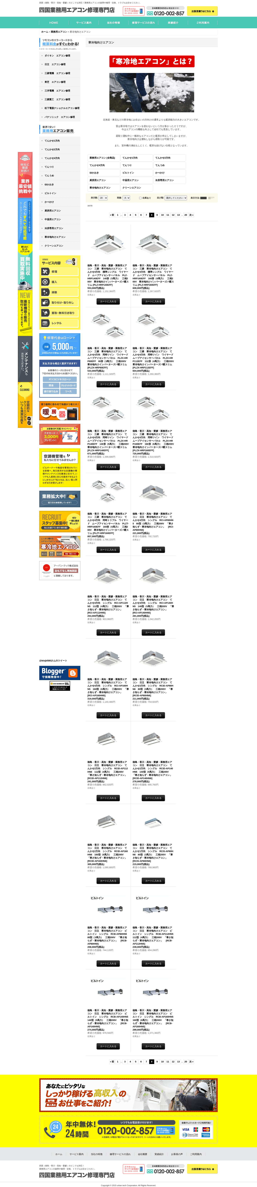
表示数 (94, 197)
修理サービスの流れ (120, 1154)
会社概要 (142, 1154)
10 (162, 215)
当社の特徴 (96, 1154)
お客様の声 (177, 1154)
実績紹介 (159, 1154)
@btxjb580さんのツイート (53, 660)
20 (186, 215)
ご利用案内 (196, 1154)
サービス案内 (77, 1154)
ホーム (58, 1154)
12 (173, 215)
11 (168, 215)
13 (178, 215)
